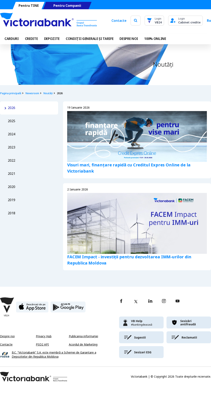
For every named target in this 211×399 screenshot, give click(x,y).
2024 (11, 134)
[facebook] (121, 301)
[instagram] (164, 301)
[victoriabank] (141, 322)
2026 (11, 108)
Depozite (52, 38)
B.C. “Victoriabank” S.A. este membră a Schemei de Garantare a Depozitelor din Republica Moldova (54, 355)
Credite (31, 38)
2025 (11, 121)
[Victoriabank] (48, 20)
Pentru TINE (29, 6)
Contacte (119, 20)
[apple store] (32, 309)
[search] (135, 20)
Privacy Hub (44, 336)
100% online (155, 38)
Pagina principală (10, 93)
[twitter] (136, 301)
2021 (11, 173)
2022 (11, 160)
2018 (11, 213)
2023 (11, 147)
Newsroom (32, 93)
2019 (11, 200)
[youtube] (177, 301)
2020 (11, 186)
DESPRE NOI (129, 38)
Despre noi (7, 336)
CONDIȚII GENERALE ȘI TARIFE (89, 38)
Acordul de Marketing (83, 344)
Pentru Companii (67, 6)
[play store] (68, 309)
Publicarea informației (83, 336)
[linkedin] (150, 301)
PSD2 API (42, 344)
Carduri (12, 38)
